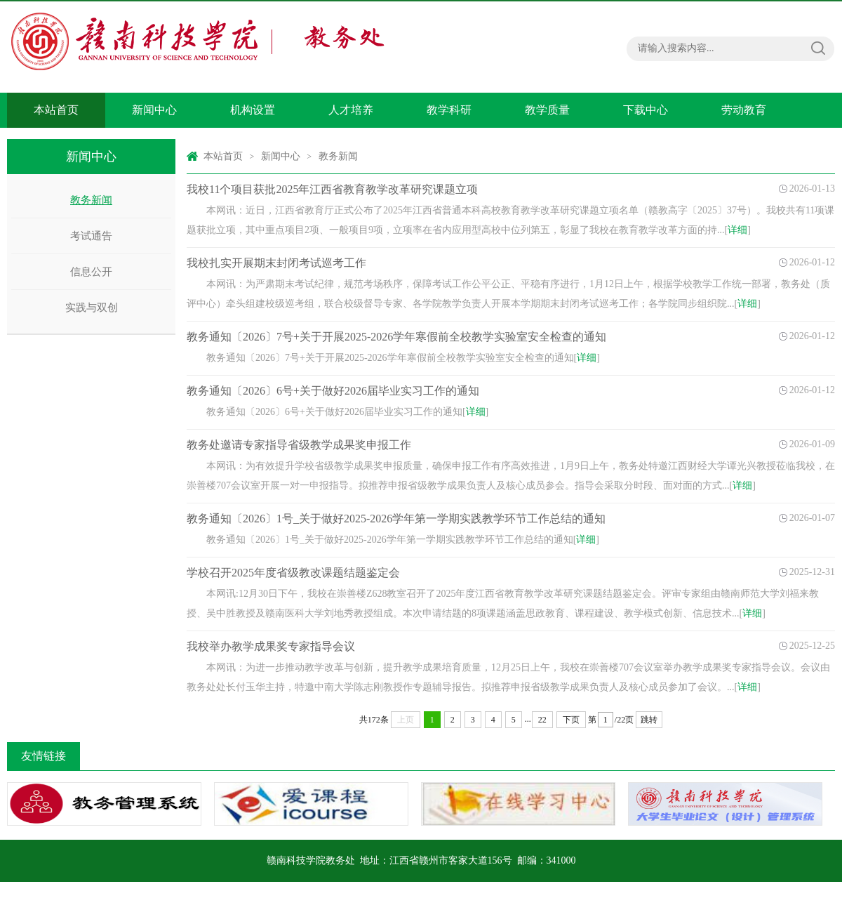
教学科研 (449, 110)
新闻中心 (154, 110)
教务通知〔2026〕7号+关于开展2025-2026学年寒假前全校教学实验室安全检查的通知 (396, 337)
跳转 (649, 720)
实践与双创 (91, 307)
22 (542, 720)
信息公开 (91, 271)
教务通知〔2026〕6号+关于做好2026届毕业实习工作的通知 (333, 391)
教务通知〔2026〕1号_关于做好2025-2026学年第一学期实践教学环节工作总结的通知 (396, 518)
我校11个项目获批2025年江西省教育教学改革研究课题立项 (332, 189)
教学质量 (547, 110)
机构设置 (252, 110)
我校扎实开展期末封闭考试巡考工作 (276, 263)
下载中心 (645, 110)
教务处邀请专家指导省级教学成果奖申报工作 (299, 445)
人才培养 (350, 110)
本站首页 (56, 110)
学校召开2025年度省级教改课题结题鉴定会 (293, 573)
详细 (737, 230)
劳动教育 (743, 110)
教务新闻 (91, 200)
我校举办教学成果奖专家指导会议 (271, 646)
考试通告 (91, 236)
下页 (571, 720)
